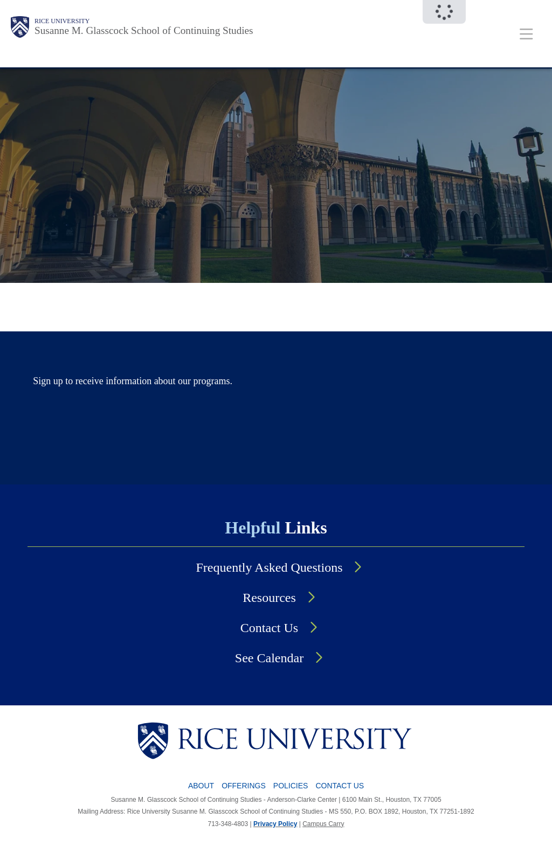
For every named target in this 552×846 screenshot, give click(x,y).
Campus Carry (323, 824)
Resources (269, 598)
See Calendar (269, 658)
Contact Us (269, 628)
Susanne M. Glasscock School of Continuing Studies (143, 30)
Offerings (244, 785)
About (201, 785)
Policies (290, 785)
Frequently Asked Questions (269, 567)
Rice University (61, 21)
